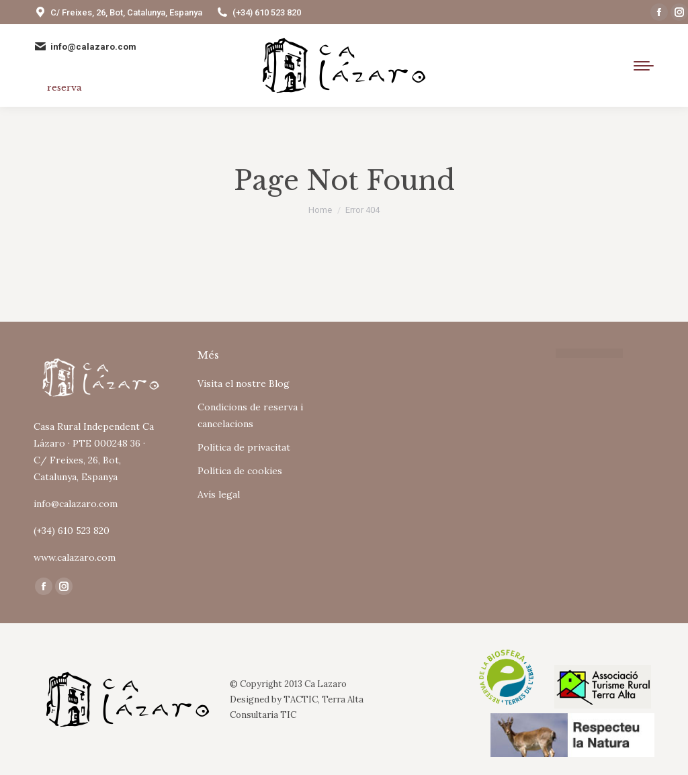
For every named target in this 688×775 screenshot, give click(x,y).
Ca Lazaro (325, 684)
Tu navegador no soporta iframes (426, 402)
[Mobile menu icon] (643, 65)
